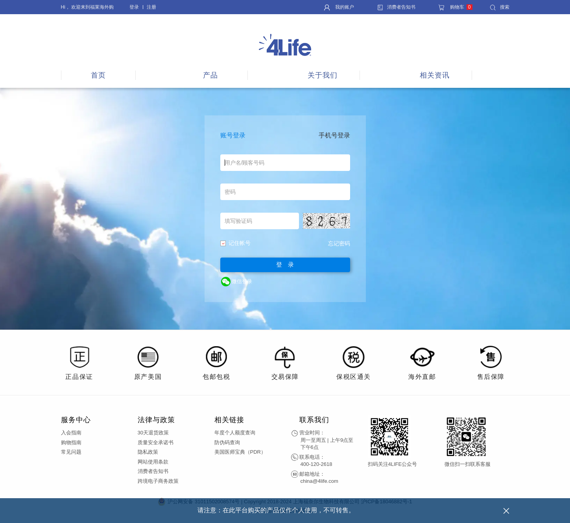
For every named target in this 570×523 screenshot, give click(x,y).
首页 (98, 75)
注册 (151, 7)
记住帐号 (235, 243)
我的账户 (339, 7)
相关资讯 (435, 75)
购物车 (455, 7)
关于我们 (323, 75)
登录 (134, 7)
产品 (210, 75)
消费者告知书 (396, 7)
